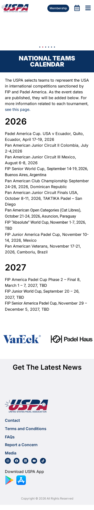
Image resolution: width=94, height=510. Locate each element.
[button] (39, 47)
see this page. (18, 109)
